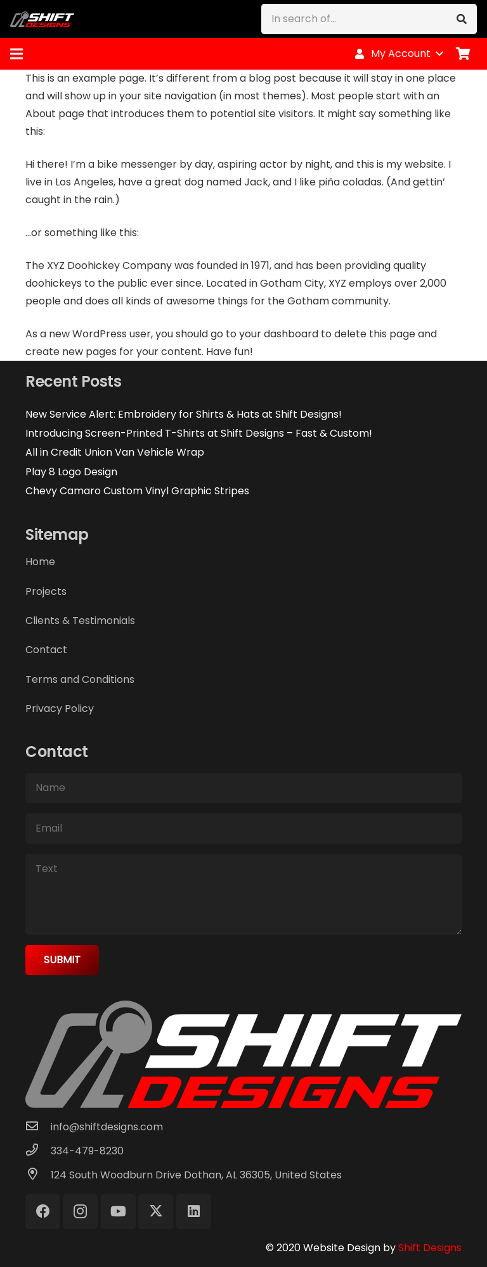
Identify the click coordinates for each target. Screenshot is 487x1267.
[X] (155, 1211)
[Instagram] (80, 1211)
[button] (398, 54)
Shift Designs (430, 1247)
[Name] (243, 788)
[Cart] (463, 54)
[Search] (461, 19)
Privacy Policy (59, 708)
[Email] (243, 828)
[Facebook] (42, 1211)
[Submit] (62, 960)
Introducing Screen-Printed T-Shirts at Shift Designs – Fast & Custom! (198, 433)
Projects (46, 591)
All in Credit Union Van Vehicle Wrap (114, 452)
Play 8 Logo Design (71, 472)
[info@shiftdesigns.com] (38, 1127)
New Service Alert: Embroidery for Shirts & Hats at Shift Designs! (183, 414)
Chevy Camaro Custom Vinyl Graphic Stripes (137, 491)
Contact (46, 649)
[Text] (243, 894)
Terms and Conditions (79, 679)
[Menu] (16, 54)
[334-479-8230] (38, 1151)
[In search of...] (369, 19)
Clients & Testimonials (80, 620)
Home (40, 561)
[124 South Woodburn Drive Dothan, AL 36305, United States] (38, 1175)
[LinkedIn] (193, 1211)
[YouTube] (118, 1211)
